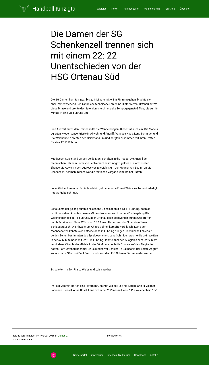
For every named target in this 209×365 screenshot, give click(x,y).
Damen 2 (63, 335)
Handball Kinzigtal (54, 9)
